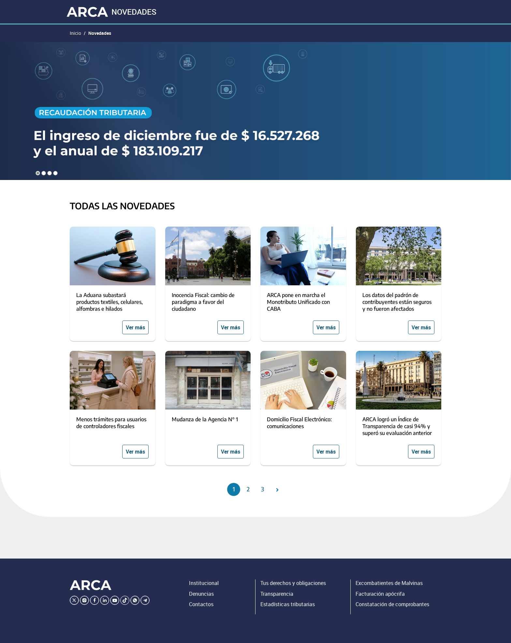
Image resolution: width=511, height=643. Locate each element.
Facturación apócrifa (380, 593)
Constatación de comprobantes (392, 604)
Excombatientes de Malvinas (389, 583)
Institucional (204, 583)
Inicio (75, 33)
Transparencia (276, 593)
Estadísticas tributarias (287, 604)
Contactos (201, 604)
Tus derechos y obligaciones (293, 583)
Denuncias (201, 593)
